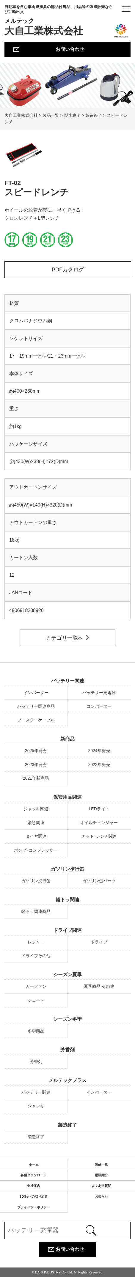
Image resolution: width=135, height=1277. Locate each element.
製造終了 (67, 1124)
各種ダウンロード (34, 1175)
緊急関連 (36, 822)
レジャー (36, 942)
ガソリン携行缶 (67, 869)
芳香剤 (67, 1049)
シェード (36, 1000)
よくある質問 (101, 1186)
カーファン (36, 986)
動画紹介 (101, 1175)
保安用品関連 (67, 797)
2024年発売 (99, 750)
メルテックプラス (67, 1080)
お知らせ (101, 1196)
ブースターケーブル (36, 720)
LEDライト (99, 808)
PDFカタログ (68, 270)
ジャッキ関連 (35, 808)
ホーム (34, 1164)
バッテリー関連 (67, 680)
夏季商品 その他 (99, 986)
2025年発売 (36, 750)
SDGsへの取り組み (33, 1196)
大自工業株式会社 (58, 20)
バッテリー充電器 (99, 692)
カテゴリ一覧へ (64, 638)
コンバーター (99, 706)
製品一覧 (101, 1164)
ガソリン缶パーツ (99, 880)
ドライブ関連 (67, 930)
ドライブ (99, 942)
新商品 (67, 738)
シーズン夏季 (67, 974)
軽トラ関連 (67, 899)
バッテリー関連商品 (36, 706)
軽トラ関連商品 (36, 911)
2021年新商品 (36, 778)
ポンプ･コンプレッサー (36, 850)
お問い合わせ (70, 49)
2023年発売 (36, 764)
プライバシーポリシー (33, 1207)
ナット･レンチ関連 (99, 836)
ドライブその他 (36, 955)
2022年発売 (99, 764)
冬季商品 (36, 1030)
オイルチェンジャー (99, 822)
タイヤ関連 (36, 836)
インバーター (35, 692)
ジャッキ (36, 1105)
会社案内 (33, 1186)
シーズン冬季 (67, 1019)
